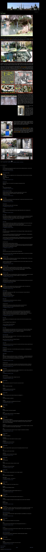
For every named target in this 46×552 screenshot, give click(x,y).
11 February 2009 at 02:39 (8, 195)
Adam (3, 229)
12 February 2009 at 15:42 (8, 402)
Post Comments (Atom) (7, 549)
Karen (3, 327)
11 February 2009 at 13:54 (8, 307)
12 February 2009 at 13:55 (8, 373)
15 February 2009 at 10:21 (8, 543)
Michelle (4, 347)
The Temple (3, 13)
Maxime (4, 506)
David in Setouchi (5, 172)
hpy (3, 208)
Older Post (31, 547)
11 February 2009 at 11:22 (8, 254)
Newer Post (2, 547)
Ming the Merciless (5, 512)
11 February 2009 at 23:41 (8, 351)
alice (3, 284)
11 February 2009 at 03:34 (8, 201)
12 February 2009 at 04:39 (8, 360)
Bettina (4, 298)
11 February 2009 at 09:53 (8, 239)
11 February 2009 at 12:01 (8, 282)
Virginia (4, 353)
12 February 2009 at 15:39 (8, 390)
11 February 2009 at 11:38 (8, 270)
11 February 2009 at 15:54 (8, 332)
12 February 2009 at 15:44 (8, 414)
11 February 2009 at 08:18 (8, 212)
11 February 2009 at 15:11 (8, 325)
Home (17, 547)
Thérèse (4, 368)
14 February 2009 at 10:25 (8, 534)
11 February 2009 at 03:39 (8, 206)
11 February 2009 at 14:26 (8, 315)
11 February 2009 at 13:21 (8, 288)
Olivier (4, 214)
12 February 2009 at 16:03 (8, 479)
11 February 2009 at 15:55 (8, 340)
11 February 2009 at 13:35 (8, 296)
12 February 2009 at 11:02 (8, 366)
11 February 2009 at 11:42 (8, 276)
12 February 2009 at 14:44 (8, 378)
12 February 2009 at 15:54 (8, 443)
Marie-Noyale (5, 334)
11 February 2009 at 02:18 (8, 188)
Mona (3, 317)
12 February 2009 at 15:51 (8, 431)
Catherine (4, 290)
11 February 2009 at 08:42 (8, 219)
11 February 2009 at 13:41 (8, 301)
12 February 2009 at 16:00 (8, 467)
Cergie (4, 309)
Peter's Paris (23, 4)
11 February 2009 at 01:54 (8, 179)
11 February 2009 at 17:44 (8, 345)
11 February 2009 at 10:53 (8, 247)
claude (4, 221)
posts (22, 69)
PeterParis (4, 380)
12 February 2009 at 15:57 (8, 455)
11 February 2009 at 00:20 (8, 170)
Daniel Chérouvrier (5, 532)
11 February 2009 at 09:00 (8, 227)
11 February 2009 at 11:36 (8, 263)
